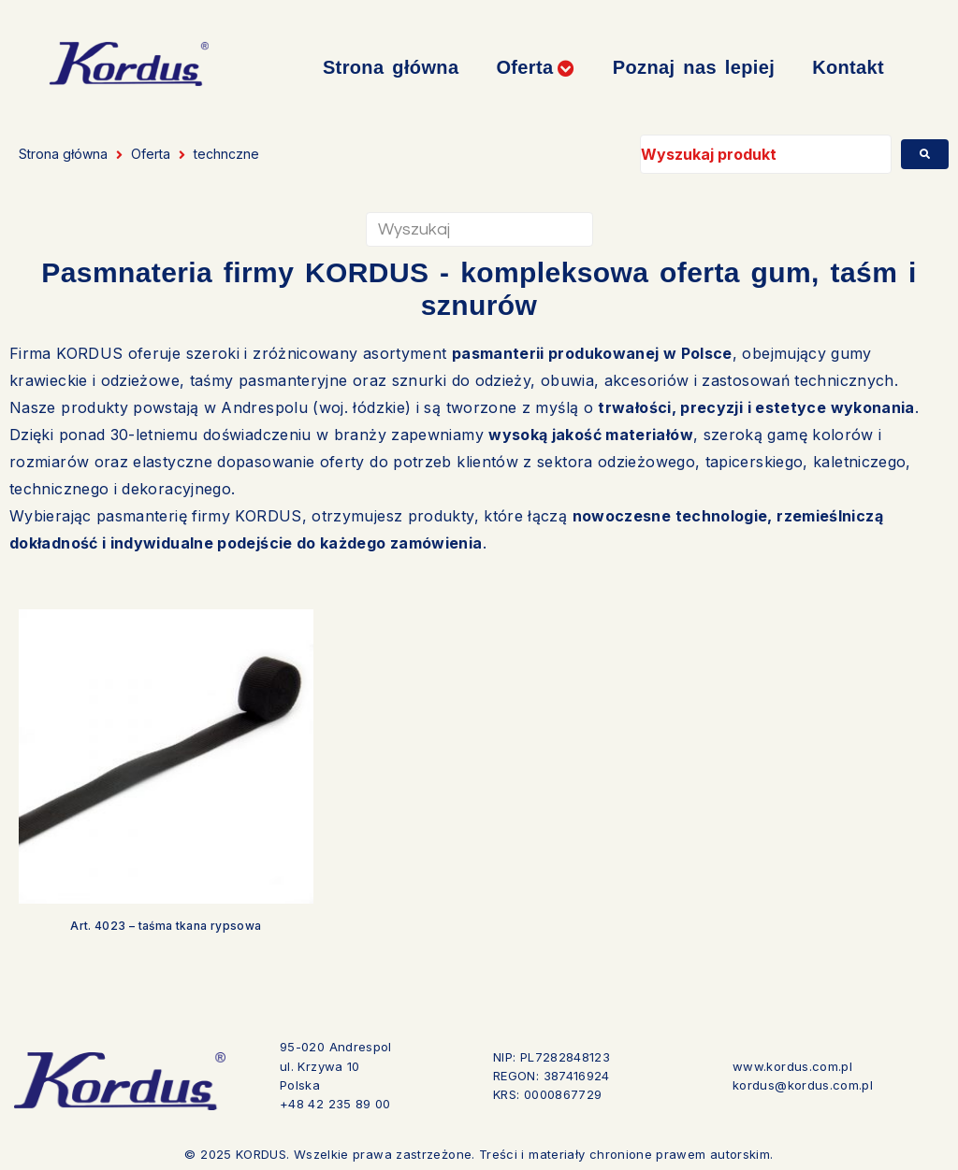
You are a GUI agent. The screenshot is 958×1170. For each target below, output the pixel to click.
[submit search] (925, 154)
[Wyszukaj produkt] (766, 154)
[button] (535, 68)
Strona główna (63, 154)
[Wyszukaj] (479, 229)
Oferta (150, 154)
